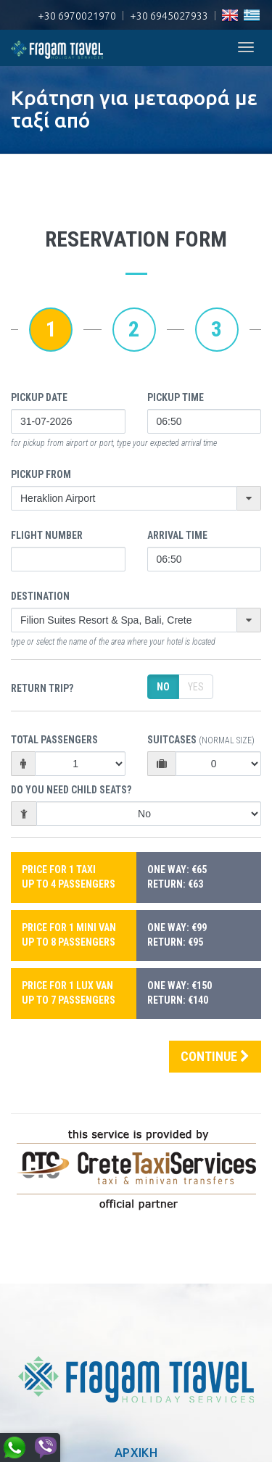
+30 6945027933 (169, 16)
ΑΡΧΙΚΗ (136, 1452)
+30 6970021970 (77, 16)
